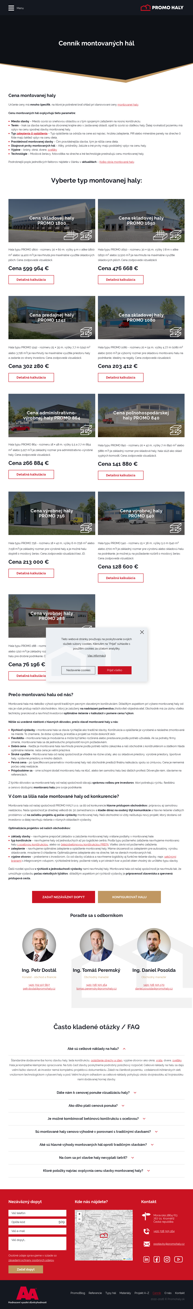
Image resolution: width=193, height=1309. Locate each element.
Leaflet (127, 1259)
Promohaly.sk (176, 1299)
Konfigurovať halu (129, 897)
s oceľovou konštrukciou (32, 844)
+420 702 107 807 (39, 985)
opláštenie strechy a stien (106, 1060)
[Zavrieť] (142, 632)
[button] (104, 1235)
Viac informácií (96, 655)
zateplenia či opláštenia (32, 133)
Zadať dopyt (26, 1269)
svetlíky (52, 149)
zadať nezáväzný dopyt (63, 897)
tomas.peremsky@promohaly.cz (96, 988)
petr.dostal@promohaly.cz (39, 988)
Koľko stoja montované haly (116, 162)
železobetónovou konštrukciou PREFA (85, 844)
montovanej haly (128, 104)
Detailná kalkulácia (31, 279)
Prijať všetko (114, 670)
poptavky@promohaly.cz (169, 1243)
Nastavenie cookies (78, 670)
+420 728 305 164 (96, 985)
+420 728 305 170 (153, 985)
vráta (159, 1060)
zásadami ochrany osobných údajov (31, 1260)
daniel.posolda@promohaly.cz (154, 988)
